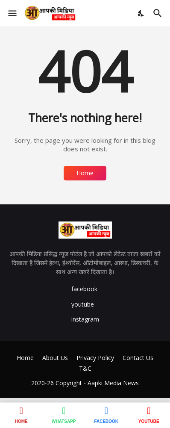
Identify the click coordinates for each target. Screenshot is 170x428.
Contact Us (138, 358)
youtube (82, 304)
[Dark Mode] (141, 13)
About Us (55, 358)
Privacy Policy (95, 358)
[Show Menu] (11, 13)
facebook (84, 289)
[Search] (158, 13)
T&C (85, 368)
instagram (85, 319)
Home (85, 173)
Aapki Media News (113, 383)
